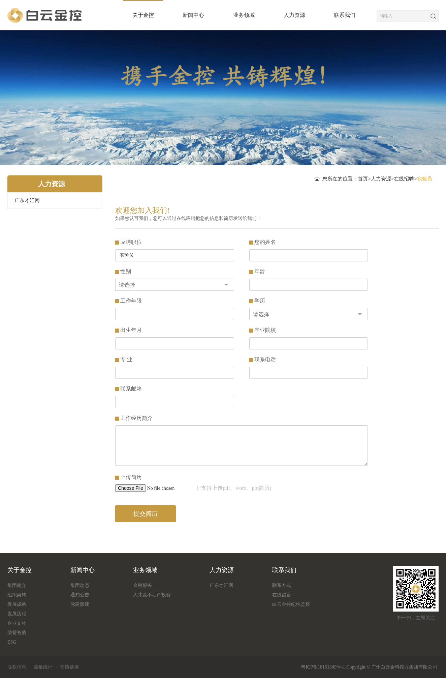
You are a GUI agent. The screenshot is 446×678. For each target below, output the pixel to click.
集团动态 (79, 585)
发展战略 (16, 604)
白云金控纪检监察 (291, 604)
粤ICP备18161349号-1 (323, 667)
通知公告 (79, 594)
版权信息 (16, 667)
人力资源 (287, 15)
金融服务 (142, 585)
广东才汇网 (27, 200)
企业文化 (16, 623)
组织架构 (16, 594)
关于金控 (136, 15)
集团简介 (16, 585)
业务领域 (237, 15)
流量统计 (43, 667)
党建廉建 (79, 604)
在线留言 (281, 594)
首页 (363, 178)
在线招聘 (404, 178)
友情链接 (69, 667)
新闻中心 (186, 15)
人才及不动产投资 (152, 594)
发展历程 (16, 613)
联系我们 (337, 15)
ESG (11, 642)
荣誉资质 (16, 632)
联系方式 (281, 585)
